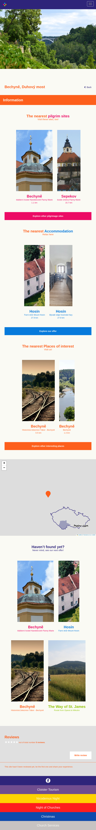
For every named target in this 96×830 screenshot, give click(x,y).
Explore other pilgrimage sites (48, 216)
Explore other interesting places (48, 446)
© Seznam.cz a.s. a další (89, 535)
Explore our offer (48, 331)
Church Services (48, 825)
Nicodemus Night (47, 798)
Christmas (48, 816)
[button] (48, 494)
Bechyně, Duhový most (25, 87)
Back (87, 87)
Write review (80, 755)
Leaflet (79, 535)
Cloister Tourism (48, 789)
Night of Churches (48, 807)
